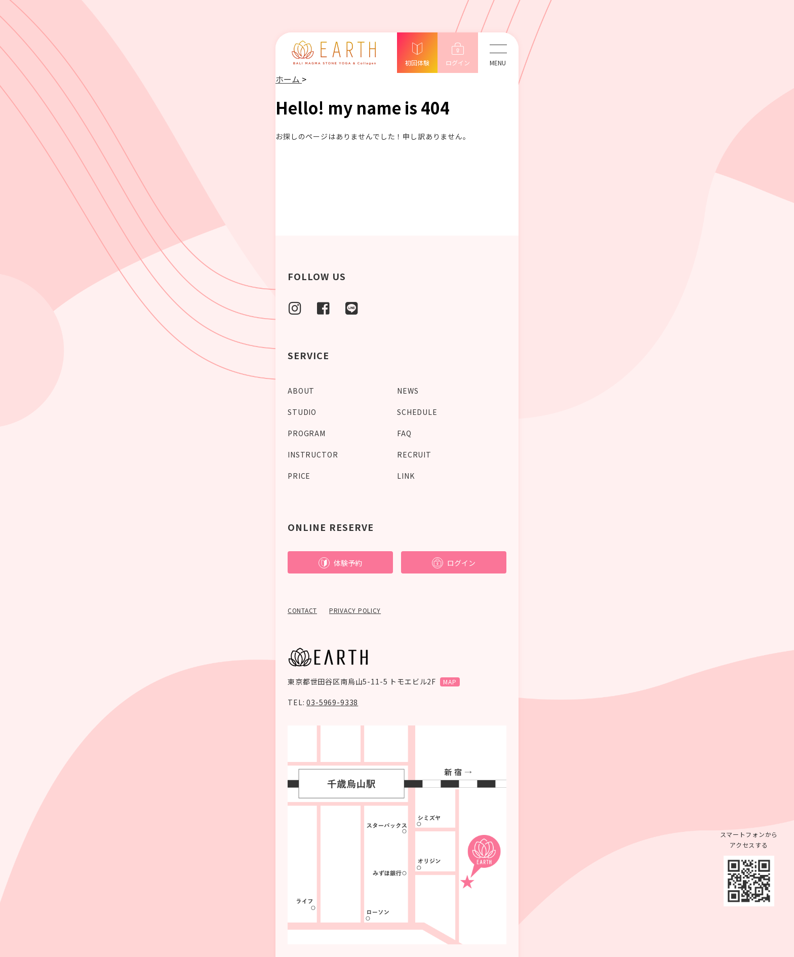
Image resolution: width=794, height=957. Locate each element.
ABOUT (301, 391)
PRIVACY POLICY (355, 610)
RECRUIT (414, 454)
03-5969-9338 (332, 702)
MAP (450, 681)
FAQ (404, 433)
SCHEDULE (417, 412)
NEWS (407, 391)
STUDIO (302, 412)
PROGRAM (307, 433)
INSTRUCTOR (313, 454)
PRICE (299, 476)
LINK (405, 476)
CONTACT (302, 610)
